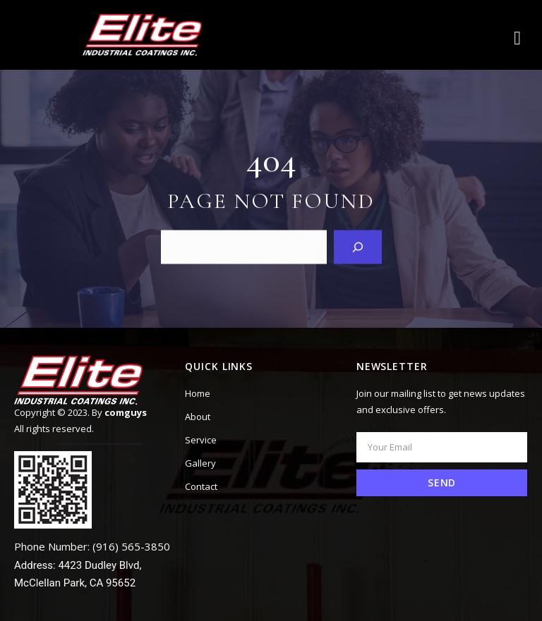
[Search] (358, 247)
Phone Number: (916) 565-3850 (92, 546)
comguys (125, 412)
